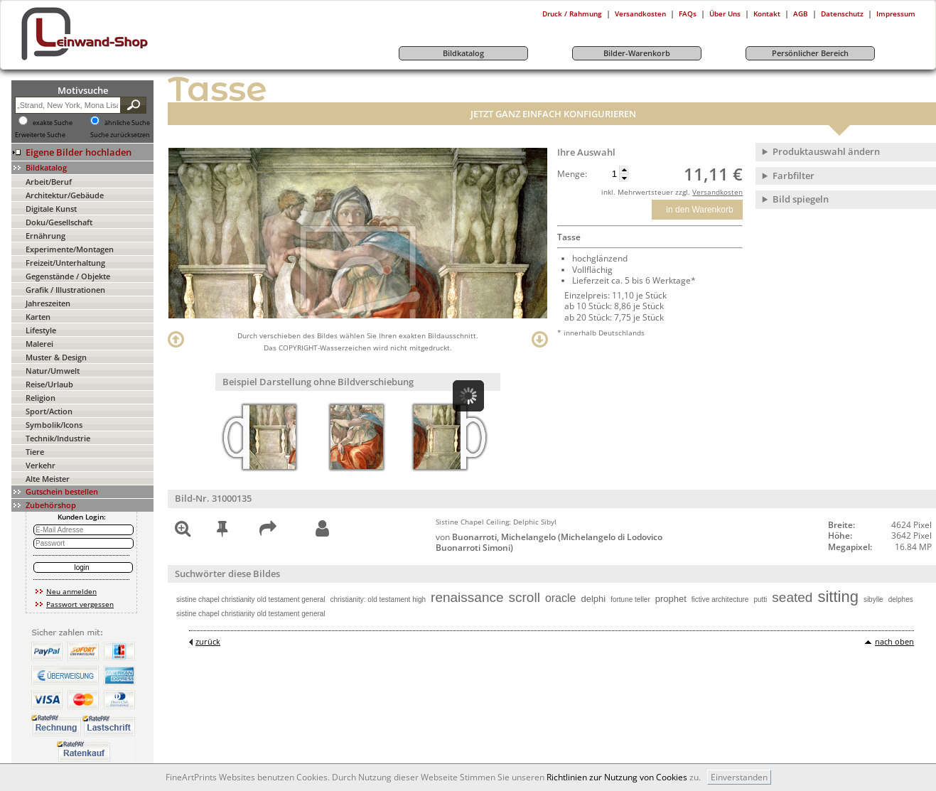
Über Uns (725, 13)
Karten (38, 316)
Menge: (572, 174)
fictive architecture (720, 599)
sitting (837, 597)
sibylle (873, 599)
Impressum (895, 13)
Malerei (39, 343)
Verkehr (40, 465)
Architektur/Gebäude (65, 195)
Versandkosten (640, 13)
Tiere (35, 451)
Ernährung (45, 235)
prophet (671, 598)
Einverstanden (739, 777)
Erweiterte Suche (40, 135)
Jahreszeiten (48, 303)
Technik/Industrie (58, 438)
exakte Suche (52, 123)
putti (760, 599)
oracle (560, 598)
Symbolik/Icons (54, 424)
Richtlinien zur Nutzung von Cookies (617, 777)
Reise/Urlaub (49, 384)
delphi (593, 598)
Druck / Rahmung (572, 13)
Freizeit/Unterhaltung (65, 262)
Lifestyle (41, 330)
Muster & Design (56, 357)
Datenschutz (842, 13)
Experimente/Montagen (70, 249)
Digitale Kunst (51, 208)
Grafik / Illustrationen (65, 289)
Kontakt (766, 13)
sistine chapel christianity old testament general (251, 599)
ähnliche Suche (127, 123)
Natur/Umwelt (53, 370)
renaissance (467, 597)
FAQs (687, 13)
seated (792, 597)
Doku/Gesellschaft (59, 222)
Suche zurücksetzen (120, 135)
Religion (40, 397)
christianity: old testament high (378, 599)
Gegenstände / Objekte (68, 276)
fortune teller (630, 599)
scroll (524, 597)
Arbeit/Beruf (49, 181)
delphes (900, 599)
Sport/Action (49, 411)
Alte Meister (48, 478)
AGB (800, 13)
